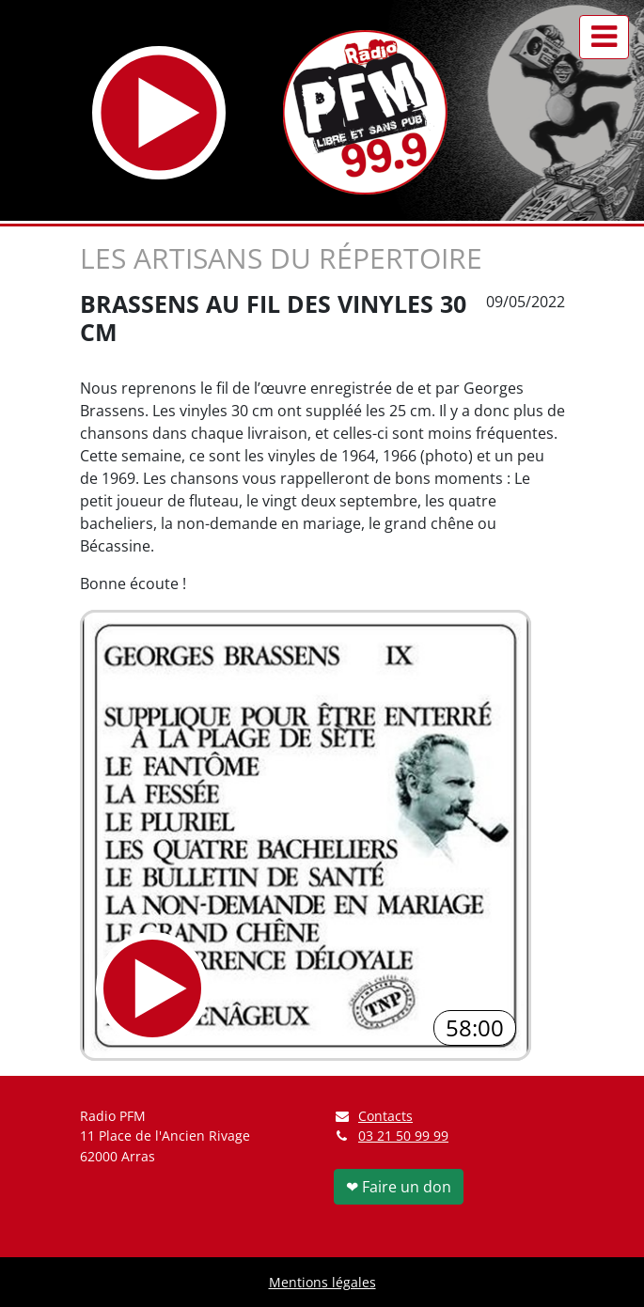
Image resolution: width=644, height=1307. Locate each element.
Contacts (374, 1116)
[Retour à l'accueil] (365, 112)
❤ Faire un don (398, 1186)
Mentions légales (322, 1282)
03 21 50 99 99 (403, 1135)
